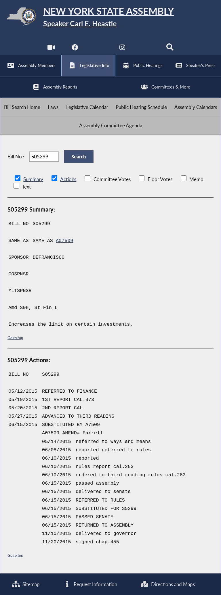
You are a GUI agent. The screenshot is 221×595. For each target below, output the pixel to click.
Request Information (90, 584)
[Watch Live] (51, 48)
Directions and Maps (167, 584)
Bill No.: (15, 157)
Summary (33, 179)
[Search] (169, 48)
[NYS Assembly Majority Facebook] (74, 48)
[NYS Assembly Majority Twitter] (98, 48)
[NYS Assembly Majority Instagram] (122, 48)
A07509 (64, 241)
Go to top (15, 337)
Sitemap (26, 584)
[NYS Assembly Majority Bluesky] (146, 48)
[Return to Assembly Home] (110, 17)
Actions (68, 179)
